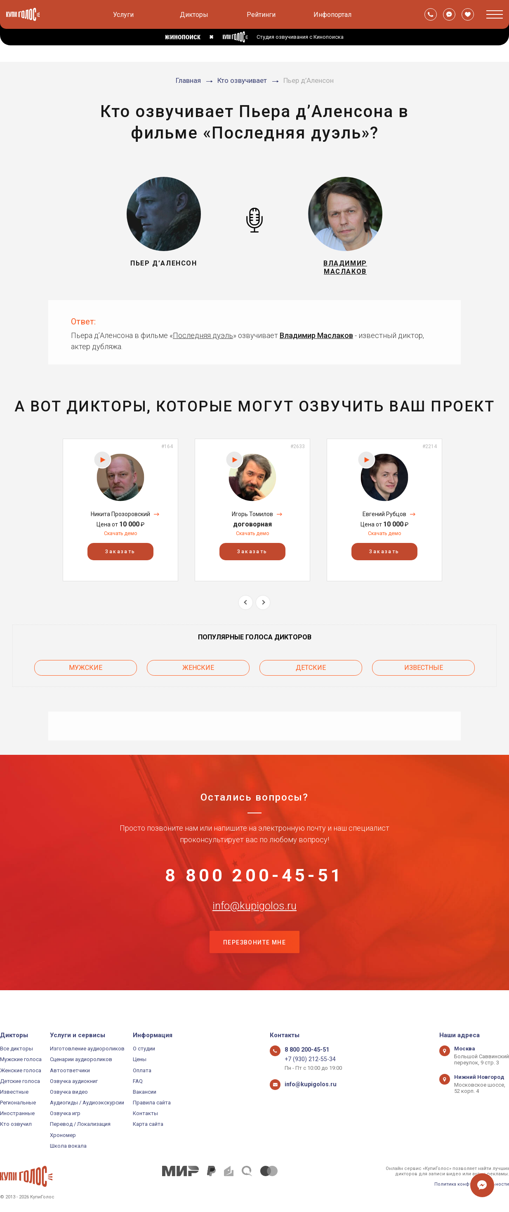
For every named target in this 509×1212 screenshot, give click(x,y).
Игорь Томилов (252, 519)
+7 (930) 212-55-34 (307, 1060)
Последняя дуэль (203, 340)
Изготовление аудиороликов (87, 1048)
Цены (139, 1060)
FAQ (138, 1081)
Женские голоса (20, 1070)
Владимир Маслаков (316, 340)
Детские (311, 670)
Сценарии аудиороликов (81, 1060)
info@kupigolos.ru (254, 920)
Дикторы (194, 15)
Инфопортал (332, 15)
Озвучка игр (65, 1114)
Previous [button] (245, 607)
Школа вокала (68, 1146)
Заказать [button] (120, 556)
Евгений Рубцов (384, 519)
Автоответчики (70, 1070)
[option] (120, 515)
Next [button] (263, 607)
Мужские (85, 670)
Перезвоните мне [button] (254, 961)
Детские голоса (20, 1081)
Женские (198, 670)
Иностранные (17, 1114)
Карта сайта (148, 1124)
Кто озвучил (16, 1124)
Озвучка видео (69, 1092)
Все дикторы (16, 1048)
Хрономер (63, 1135)
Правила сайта (152, 1102)
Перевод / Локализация (80, 1124)
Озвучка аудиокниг (74, 1081)
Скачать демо (120, 538)
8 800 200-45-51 (254, 879)
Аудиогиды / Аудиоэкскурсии (87, 1102)
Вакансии (144, 1092)
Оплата (142, 1070)
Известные (423, 670)
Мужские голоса (21, 1060)
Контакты (145, 1114)
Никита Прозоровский (120, 519)
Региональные (18, 1102)
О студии (144, 1048)
